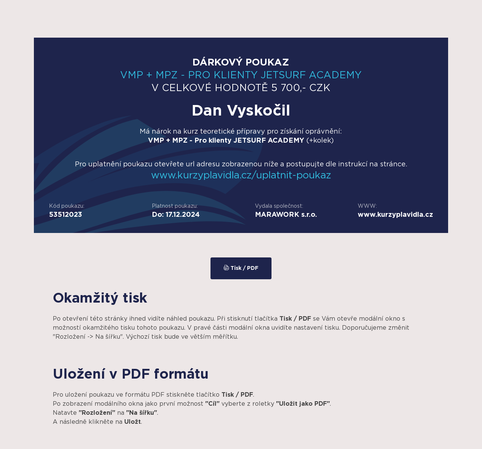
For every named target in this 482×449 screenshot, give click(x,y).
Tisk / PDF (241, 268)
